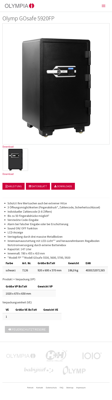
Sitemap (69, 387)
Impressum (81, 387)
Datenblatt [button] (38, 186)
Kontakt (39, 387)
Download (8, 146)
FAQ (61, 387)
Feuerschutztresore (27, 329)
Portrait (30, 387)
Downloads (63, 186)
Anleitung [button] (13, 186)
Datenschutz (51, 387)
